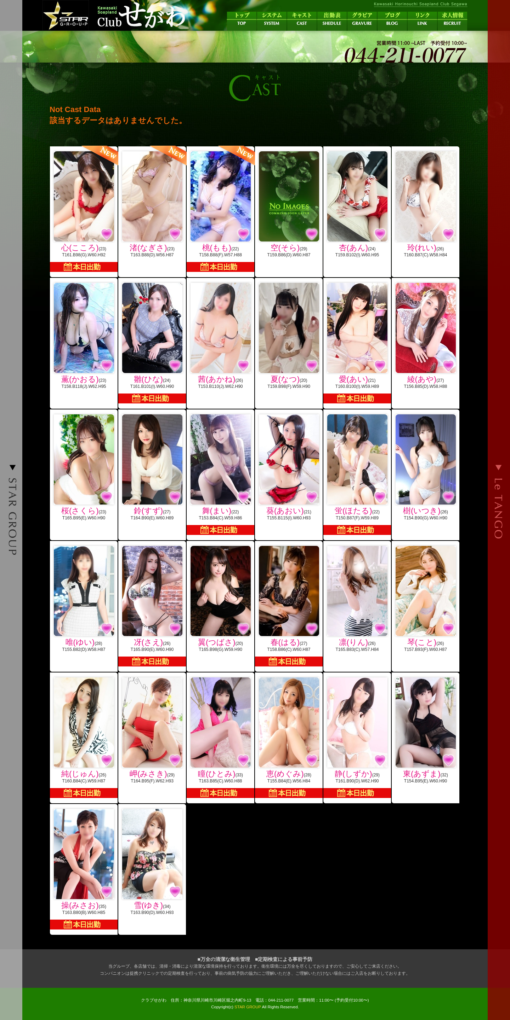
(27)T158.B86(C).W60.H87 (289, 606)
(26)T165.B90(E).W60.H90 (152, 606)
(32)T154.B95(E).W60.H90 (425, 730)
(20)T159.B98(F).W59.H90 (289, 336)
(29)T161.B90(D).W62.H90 (357, 737)
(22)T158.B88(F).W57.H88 (220, 209)
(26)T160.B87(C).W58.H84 (425, 204)
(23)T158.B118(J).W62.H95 (84, 336)
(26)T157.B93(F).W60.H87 (425, 599)
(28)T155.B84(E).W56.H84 (289, 737)
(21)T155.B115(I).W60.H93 (289, 467)
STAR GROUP (247, 1007)
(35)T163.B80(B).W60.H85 (84, 869)
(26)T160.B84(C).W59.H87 (84, 737)
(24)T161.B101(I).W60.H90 (152, 343)
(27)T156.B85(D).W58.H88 (425, 336)
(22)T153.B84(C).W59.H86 (220, 474)
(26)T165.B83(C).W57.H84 (357, 599)
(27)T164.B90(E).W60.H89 (152, 467)
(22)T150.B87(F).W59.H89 (357, 474)
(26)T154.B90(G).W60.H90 (425, 467)
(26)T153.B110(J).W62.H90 (220, 336)
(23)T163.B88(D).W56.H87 (152, 201)
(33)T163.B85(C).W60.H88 (220, 737)
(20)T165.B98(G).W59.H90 (220, 599)
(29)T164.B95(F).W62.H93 (152, 730)
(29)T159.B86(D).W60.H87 (289, 204)
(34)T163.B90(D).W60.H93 (152, 862)
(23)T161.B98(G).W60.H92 (84, 209)
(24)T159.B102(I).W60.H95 (357, 204)
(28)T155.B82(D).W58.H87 (84, 599)
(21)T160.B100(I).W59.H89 (357, 343)
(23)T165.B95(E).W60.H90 (84, 467)
